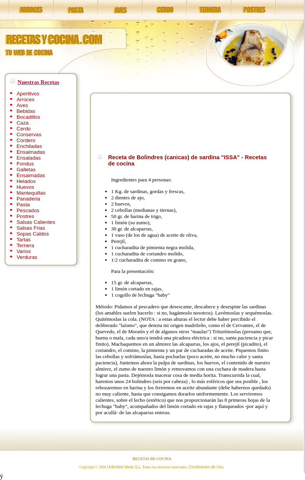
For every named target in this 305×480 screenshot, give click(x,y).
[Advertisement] (124, 122)
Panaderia (28, 199)
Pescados (27, 210)
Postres (25, 216)
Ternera (25, 245)
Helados (25, 181)
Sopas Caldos (32, 234)
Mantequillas (31, 193)
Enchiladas (29, 146)
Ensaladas (28, 158)
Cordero (25, 140)
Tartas (23, 240)
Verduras (26, 257)
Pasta (23, 204)
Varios (23, 251)
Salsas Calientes (35, 222)
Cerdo (23, 129)
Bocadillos (28, 117)
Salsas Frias (30, 228)
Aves (22, 105)
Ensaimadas (30, 152)
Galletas (25, 169)
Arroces (25, 99)
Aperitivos (27, 94)
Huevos (25, 187)
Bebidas (25, 111)
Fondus (24, 164)
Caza (22, 123)
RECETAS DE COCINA (152, 459)
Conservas (28, 134)
